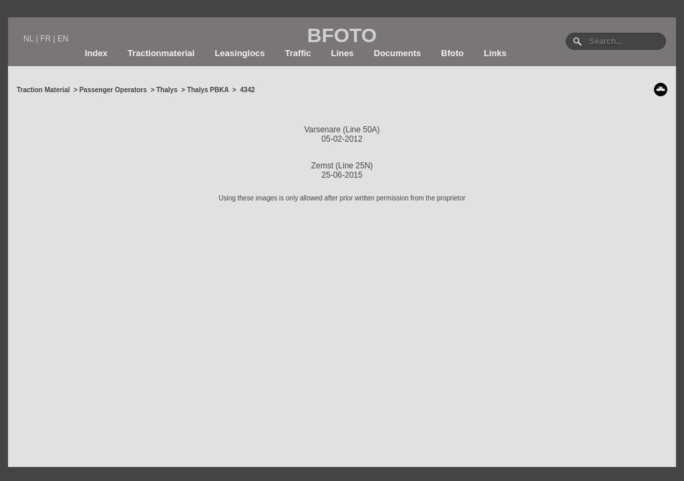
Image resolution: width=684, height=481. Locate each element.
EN (63, 38)
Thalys (167, 90)
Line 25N (354, 165)
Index (96, 53)
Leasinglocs (239, 53)
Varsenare (322, 129)
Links (495, 53)
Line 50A (361, 129)
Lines (342, 53)
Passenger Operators (113, 90)
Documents (397, 53)
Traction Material (43, 90)
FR (45, 38)
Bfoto (452, 53)
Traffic (298, 53)
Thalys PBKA (207, 90)
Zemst (322, 165)
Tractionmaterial (161, 53)
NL (28, 38)
